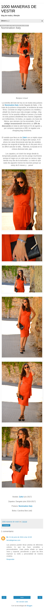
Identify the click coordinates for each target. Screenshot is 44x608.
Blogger (29, 606)
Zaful (24, 137)
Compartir (6, 525)
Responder (10, 559)
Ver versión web (22, 602)
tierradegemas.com (13, 540)
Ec (8, 537)
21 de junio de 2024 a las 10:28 (20, 537)
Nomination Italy (12, 105)
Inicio (22, 597)
